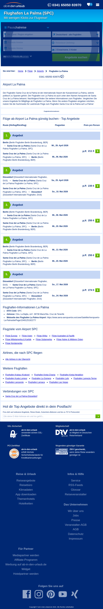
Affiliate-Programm (25, 559)
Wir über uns (76, 511)
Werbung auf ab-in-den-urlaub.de (25, 564)
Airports (40, 71)
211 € (91, 151)
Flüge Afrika (42, 336)
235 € (91, 186)
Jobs (76, 515)
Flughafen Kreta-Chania (44, 375)
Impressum (76, 538)
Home (20, 71)
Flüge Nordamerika (13, 343)
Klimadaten (26, 489)
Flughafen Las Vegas (58, 382)
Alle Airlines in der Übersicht (17, 359)
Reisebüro (25, 485)
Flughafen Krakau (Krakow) (17, 375)
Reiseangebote (25, 480)
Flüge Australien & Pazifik (63, 336)
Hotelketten (26, 503)
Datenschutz (75, 534)
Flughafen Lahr (62, 378)
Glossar (76, 489)
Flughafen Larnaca (36, 382)
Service (75, 480)
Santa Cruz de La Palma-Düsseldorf (21, 396)
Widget (25, 569)
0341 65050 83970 (66, 5)
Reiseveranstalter (76, 494)
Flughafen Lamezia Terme (85, 378)
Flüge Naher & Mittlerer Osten (69, 339)
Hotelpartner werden (26, 573)
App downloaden (25, 494)
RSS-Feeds (76, 485)
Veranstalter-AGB (76, 524)
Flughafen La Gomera (41, 378)
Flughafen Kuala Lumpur (16, 378)
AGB (76, 529)
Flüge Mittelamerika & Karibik (18, 339)
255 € (91, 221)
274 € (91, 290)
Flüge (30, 71)
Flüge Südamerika (44, 339)
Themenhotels (26, 498)
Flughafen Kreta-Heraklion (71, 375)
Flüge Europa (11, 336)
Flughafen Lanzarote (14, 382)
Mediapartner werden (26, 555)
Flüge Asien (27, 336)
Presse (75, 520)
